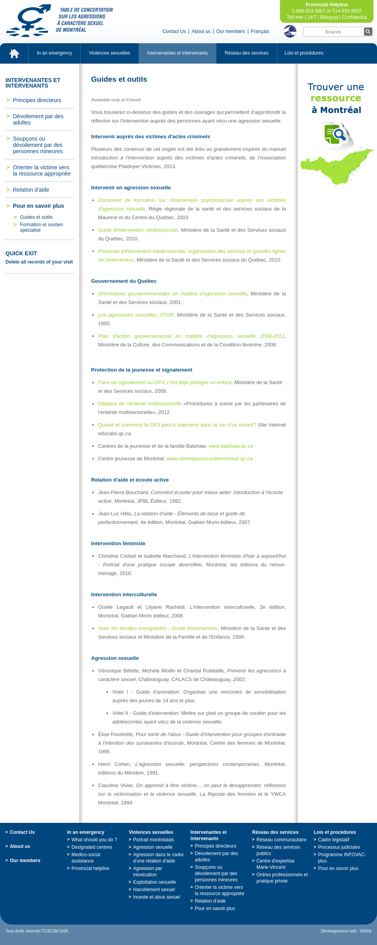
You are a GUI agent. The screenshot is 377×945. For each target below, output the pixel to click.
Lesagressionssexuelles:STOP (136, 315)
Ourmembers (230, 31)
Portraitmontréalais (153, 839)
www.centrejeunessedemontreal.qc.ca (210, 459)
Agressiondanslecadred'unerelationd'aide (158, 858)
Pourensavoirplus (38, 206)
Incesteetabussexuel (156, 897)
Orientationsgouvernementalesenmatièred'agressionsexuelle (172, 294)
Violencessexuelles (109, 53)
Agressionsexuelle (153, 847)
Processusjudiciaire (339, 847)
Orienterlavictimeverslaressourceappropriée (42, 170)
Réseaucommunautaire (281, 839)
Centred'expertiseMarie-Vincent (275, 864)
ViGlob (366, 931)
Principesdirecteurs (37, 100)
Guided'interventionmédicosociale (138, 230)
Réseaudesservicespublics (278, 850)
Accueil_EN (14, 53)
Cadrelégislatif (333, 839)
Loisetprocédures (304, 53)
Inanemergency (54, 53)
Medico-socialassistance (85, 858)
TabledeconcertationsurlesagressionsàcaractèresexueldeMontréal (59, 20)
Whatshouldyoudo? (94, 839)
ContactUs (174, 31)
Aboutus (201, 31)
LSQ (290, 31)
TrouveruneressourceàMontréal (337, 134)
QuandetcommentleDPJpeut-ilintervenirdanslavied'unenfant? (177, 425)
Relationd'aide (31, 190)
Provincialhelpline (90, 868)
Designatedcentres (91, 847)
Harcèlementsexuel (154, 889)
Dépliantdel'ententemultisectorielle (139, 404)
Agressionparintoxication (147, 871)
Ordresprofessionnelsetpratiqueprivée (282, 878)
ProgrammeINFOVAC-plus (342, 858)
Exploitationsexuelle (154, 882)
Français (260, 31)
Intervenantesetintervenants (177, 53)
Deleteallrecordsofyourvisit (39, 262)
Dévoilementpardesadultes (38, 119)
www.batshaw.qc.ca (231, 446)
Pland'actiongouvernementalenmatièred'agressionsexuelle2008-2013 (191, 336)
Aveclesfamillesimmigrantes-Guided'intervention (158, 628)
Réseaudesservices (246, 53)
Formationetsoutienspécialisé (41, 227)
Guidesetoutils (36, 217)
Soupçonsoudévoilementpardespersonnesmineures (38, 145)
